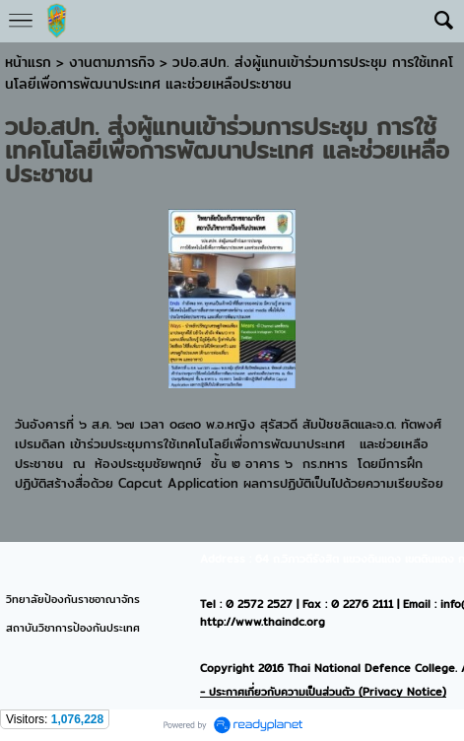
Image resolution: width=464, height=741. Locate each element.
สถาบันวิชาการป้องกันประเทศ (73, 628)
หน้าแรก (28, 62)
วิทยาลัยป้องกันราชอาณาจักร (73, 599)
